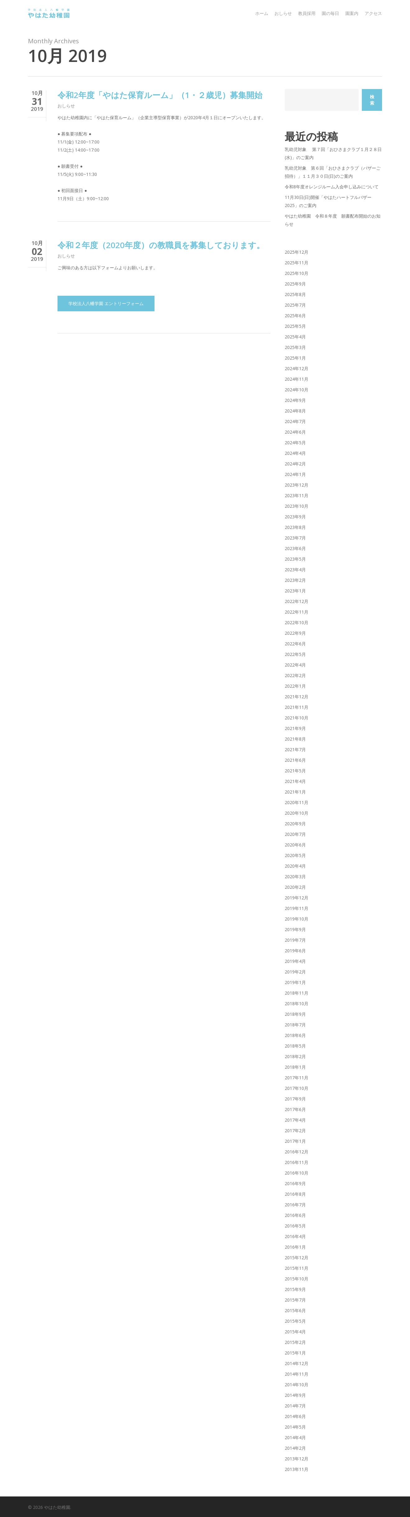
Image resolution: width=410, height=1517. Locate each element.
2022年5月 (295, 654)
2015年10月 (296, 1279)
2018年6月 (295, 1035)
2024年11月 (296, 379)
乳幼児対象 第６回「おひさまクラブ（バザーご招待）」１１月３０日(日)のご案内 (332, 172)
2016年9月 (295, 1183)
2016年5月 (295, 1226)
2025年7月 (295, 305)
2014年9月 (295, 1395)
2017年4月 (295, 1120)
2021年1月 (295, 792)
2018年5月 (295, 1046)
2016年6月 (295, 1215)
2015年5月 (295, 1321)
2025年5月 (295, 326)
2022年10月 (296, 622)
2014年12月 (296, 1363)
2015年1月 (295, 1353)
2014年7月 (295, 1406)
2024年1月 (295, 474)
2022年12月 (296, 601)
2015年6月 (295, 1310)
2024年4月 (295, 453)
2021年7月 (295, 749)
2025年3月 (295, 347)
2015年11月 (296, 1268)
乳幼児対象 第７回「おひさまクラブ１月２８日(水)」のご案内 (333, 153)
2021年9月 (295, 728)
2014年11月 (296, 1374)
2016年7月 (295, 1205)
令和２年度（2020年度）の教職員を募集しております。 (161, 250)
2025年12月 (296, 252)
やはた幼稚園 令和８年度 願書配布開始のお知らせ (332, 220)
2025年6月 (295, 315)
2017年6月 (295, 1109)
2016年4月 (295, 1236)
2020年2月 (295, 887)
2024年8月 (295, 411)
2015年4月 (295, 1332)
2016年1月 (295, 1247)
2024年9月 (295, 400)
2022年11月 (296, 612)
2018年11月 (296, 993)
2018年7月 (295, 1025)
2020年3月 (295, 876)
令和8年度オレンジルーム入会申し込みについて (332, 187)
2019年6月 (295, 951)
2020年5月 (295, 855)
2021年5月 (295, 771)
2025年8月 (295, 294)
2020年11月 (296, 802)
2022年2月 (295, 675)
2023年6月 (295, 548)
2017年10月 (296, 1088)
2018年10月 (296, 1003)
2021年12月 (296, 697)
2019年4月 (295, 961)
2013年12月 (296, 1459)
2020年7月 (295, 834)
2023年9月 (295, 517)
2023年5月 (295, 559)
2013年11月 (296, 1469)
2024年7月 (295, 421)
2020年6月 (295, 845)
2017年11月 (296, 1078)
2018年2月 (295, 1056)
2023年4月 (295, 569)
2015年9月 (295, 1289)
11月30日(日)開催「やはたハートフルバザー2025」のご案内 (328, 201)
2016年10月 (296, 1173)
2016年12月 (296, 1152)
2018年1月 (295, 1067)
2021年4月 (295, 781)
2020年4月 (295, 866)
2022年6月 (295, 644)
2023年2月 (295, 580)
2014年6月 (295, 1416)
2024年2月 (295, 464)
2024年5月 (295, 442)
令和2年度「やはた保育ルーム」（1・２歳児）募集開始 (160, 95)
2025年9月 (295, 284)
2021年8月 (295, 739)
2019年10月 (296, 919)
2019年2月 (295, 972)
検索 (372, 100)
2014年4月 (295, 1437)
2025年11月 (296, 263)
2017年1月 (295, 1141)
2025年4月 (295, 337)
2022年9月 (295, 633)
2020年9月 (295, 824)
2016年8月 (295, 1194)
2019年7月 (295, 940)
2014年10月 (296, 1384)
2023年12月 (296, 485)
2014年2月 (295, 1448)
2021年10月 (296, 718)
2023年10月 (296, 506)
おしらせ (66, 106)
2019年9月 (295, 929)
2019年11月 (296, 908)
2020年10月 (296, 813)
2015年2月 (295, 1342)
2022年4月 (295, 665)
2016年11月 (296, 1162)
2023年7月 (295, 538)
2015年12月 (296, 1257)
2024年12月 (296, 368)
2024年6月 (295, 432)
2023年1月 (295, 591)
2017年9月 (295, 1099)
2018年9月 (295, 1014)
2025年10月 (296, 273)
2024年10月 (296, 390)
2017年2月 (295, 1130)
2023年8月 (295, 527)
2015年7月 (295, 1300)
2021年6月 (295, 760)
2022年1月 (295, 686)
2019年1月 (295, 982)
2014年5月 (295, 1427)
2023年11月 (296, 495)
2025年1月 (295, 358)
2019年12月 (296, 898)
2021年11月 (296, 707)
